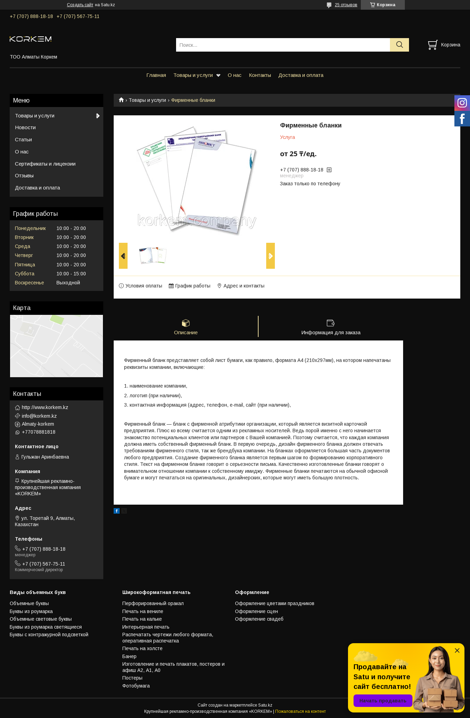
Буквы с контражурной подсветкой (49, 634)
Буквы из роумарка (31, 611)
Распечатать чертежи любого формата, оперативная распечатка (167, 638)
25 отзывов (346, 4)
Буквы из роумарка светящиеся (46, 627)
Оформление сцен (256, 611)
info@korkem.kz (39, 416)
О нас (235, 75)
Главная (156, 75)
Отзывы (24, 175)
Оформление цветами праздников (274, 603)
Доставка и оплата (300, 75)
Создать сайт (80, 4)
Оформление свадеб (259, 619)
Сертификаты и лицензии (45, 164)
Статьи (23, 139)
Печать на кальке (142, 619)
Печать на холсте (142, 648)
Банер (129, 656)
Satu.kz (265, 705)
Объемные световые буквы (41, 619)
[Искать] (399, 45)
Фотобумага (136, 686)
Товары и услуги (193, 75)
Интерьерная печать (145, 627)
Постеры (132, 678)
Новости (25, 127)
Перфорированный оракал (153, 603)
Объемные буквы (29, 603)
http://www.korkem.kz (45, 407)
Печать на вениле (142, 611)
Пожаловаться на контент (300, 711)
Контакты (260, 75)
